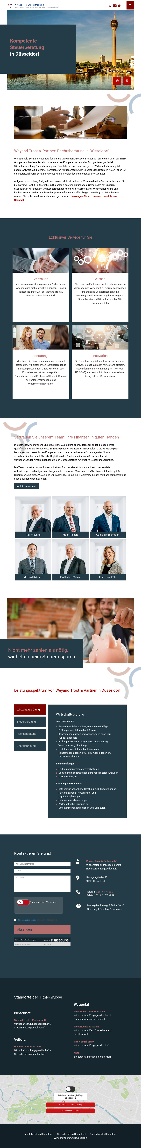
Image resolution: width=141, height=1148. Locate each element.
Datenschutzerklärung (70, 1111)
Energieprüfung (26, 745)
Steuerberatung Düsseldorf (71, 1134)
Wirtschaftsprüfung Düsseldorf (70, 1137)
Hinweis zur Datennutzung (70, 1104)
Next (127, 81)
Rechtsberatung (26, 733)
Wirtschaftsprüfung (28, 709)
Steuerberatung (26, 721)
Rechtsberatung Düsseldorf (38, 1134)
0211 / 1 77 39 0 (104, 891)
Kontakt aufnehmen (26, 486)
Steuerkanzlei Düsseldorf (103, 1134)
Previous (117, 81)
